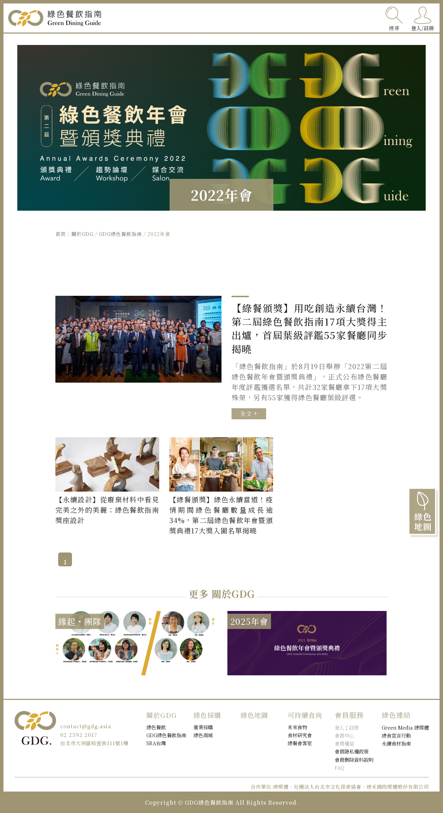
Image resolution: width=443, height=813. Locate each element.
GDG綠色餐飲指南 (120, 233)
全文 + (248, 414)
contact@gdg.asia (85, 726)
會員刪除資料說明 (354, 759)
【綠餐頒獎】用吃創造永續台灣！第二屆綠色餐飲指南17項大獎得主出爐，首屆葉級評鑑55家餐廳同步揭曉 (309, 328)
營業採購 (203, 727)
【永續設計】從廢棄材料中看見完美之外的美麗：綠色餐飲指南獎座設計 (107, 509)
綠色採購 (300, 17)
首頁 (60, 233)
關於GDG (351, 17)
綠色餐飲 (249, 17)
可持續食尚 (147, 17)
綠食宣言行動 (396, 735)
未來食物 (297, 727)
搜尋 (394, 27)
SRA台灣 (156, 743)
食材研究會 (300, 735)
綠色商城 (203, 735)
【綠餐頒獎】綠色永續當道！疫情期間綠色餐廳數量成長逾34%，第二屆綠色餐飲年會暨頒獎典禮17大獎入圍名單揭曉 (221, 515)
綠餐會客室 (300, 743)
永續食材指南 (396, 743)
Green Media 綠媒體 (405, 727)
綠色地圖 (199, 17)
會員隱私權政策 (352, 751)
